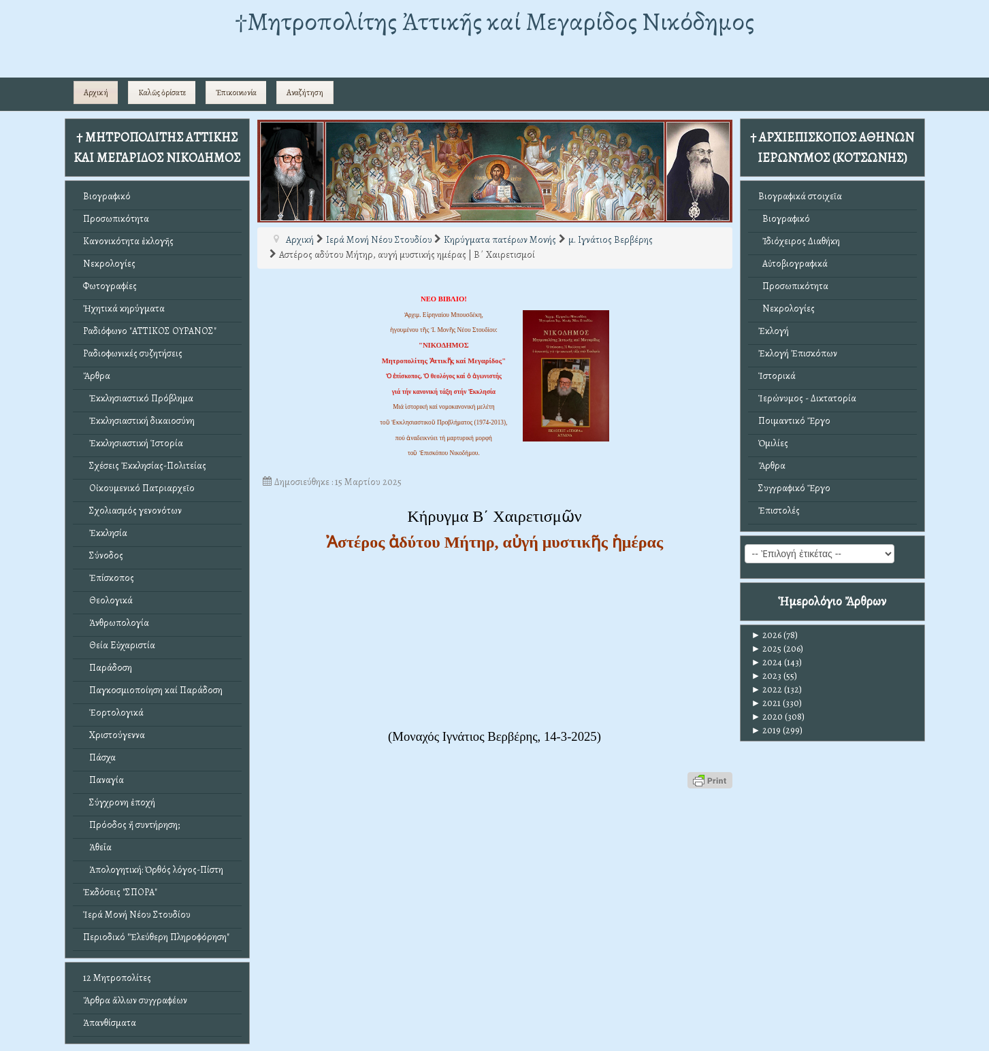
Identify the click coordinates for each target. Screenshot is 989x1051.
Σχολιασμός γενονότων (132, 510)
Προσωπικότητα (116, 218)
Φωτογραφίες (110, 286)
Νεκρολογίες (109, 263)
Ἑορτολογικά (113, 712)
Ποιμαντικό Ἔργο (794, 420)
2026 (766, 635)
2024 (767, 662)
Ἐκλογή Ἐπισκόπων (797, 353)
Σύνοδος (103, 555)
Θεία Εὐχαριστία (119, 645)
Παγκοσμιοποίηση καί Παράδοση (153, 690)
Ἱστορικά (777, 375)
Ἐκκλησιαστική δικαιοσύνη (139, 420)
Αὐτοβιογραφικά (793, 263)
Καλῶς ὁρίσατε (162, 92)
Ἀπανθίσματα (109, 1022)
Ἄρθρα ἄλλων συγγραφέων (135, 1000)
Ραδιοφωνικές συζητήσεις (132, 353)
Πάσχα (99, 757)
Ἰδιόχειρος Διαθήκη (799, 241)
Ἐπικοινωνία (236, 92)
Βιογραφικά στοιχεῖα (800, 196)
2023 (766, 675)
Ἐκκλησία (105, 533)
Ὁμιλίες (773, 443)
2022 (767, 689)
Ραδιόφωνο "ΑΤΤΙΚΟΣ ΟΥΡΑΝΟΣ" (149, 330)
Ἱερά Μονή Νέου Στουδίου (137, 914)
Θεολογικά (108, 600)
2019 (766, 730)
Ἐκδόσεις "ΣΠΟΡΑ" (120, 892)
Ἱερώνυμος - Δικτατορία (807, 398)
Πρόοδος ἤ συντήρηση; (131, 824)
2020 (767, 716)
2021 (766, 703)
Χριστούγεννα (114, 735)
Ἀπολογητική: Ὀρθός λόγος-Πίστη (153, 869)
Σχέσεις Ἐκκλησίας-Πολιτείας (144, 465)
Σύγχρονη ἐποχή (119, 802)
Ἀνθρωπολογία (116, 622)
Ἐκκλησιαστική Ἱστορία (133, 443)
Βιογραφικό (107, 196)
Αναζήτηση (305, 92)
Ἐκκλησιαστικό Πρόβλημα (138, 398)
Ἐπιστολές (779, 510)
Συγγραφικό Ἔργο (794, 488)
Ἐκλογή (773, 330)
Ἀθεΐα (97, 847)
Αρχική (96, 92)
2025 (766, 648)
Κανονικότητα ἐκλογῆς (128, 241)
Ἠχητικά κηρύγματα (124, 308)
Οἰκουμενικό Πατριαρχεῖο (139, 488)
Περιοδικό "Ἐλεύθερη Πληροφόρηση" (156, 937)
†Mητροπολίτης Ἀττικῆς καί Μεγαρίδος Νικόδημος (494, 21)
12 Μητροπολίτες (117, 977)
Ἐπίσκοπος (108, 577)
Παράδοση (107, 667)
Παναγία (103, 779)
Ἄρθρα (96, 375)
